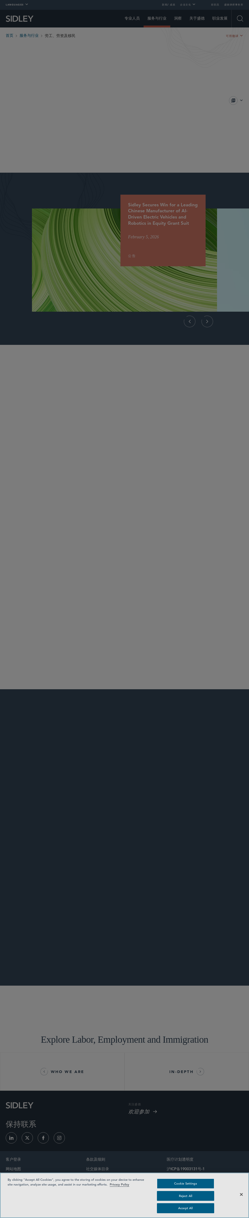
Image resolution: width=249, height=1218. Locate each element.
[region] (124, 1195)
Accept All (185, 1208)
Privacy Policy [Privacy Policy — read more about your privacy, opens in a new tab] (119, 1184)
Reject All (185, 1196)
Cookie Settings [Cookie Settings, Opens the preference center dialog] (185, 1183)
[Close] (241, 1194)
